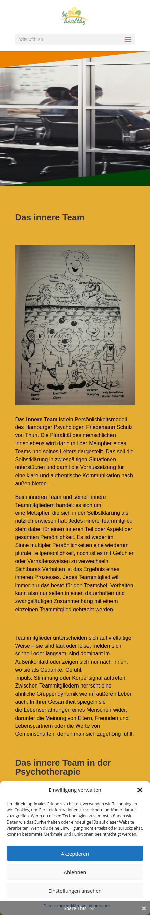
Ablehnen (75, 872)
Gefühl (73, 670)
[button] (139, 790)
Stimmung (46, 678)
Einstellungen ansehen (75, 890)
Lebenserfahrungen (47, 710)
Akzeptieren (75, 853)
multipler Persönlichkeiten (61, 545)
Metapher (100, 443)
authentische (65, 475)
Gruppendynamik (57, 694)
